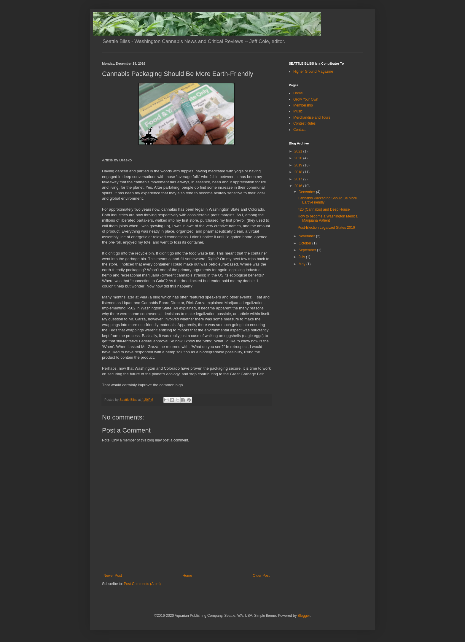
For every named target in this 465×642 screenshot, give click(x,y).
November (307, 236)
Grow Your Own (305, 99)
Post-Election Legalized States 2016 (326, 227)
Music (297, 111)
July (302, 257)
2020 (298, 158)
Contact (299, 130)
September (308, 250)
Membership (303, 105)
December (307, 192)
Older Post (261, 575)
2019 (298, 165)
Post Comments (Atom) (142, 584)
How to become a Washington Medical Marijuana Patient (328, 218)
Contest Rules (304, 123)
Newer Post (112, 575)
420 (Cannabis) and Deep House (324, 209)
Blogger (304, 616)
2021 (298, 151)
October (305, 243)
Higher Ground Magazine (313, 71)
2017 (298, 179)
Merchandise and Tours (311, 117)
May (302, 264)
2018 (298, 172)
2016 (298, 186)
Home (187, 575)
